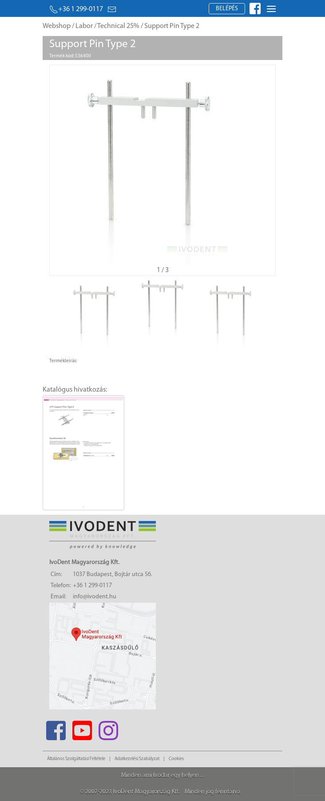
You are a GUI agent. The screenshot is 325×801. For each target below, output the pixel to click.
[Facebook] (56, 728)
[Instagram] (108, 728)
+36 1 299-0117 (76, 9)
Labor (84, 26)
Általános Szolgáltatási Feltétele (76, 759)
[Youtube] (82, 728)
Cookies (176, 759)
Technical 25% (118, 26)
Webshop (57, 26)
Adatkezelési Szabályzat (137, 759)
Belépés (227, 8)
